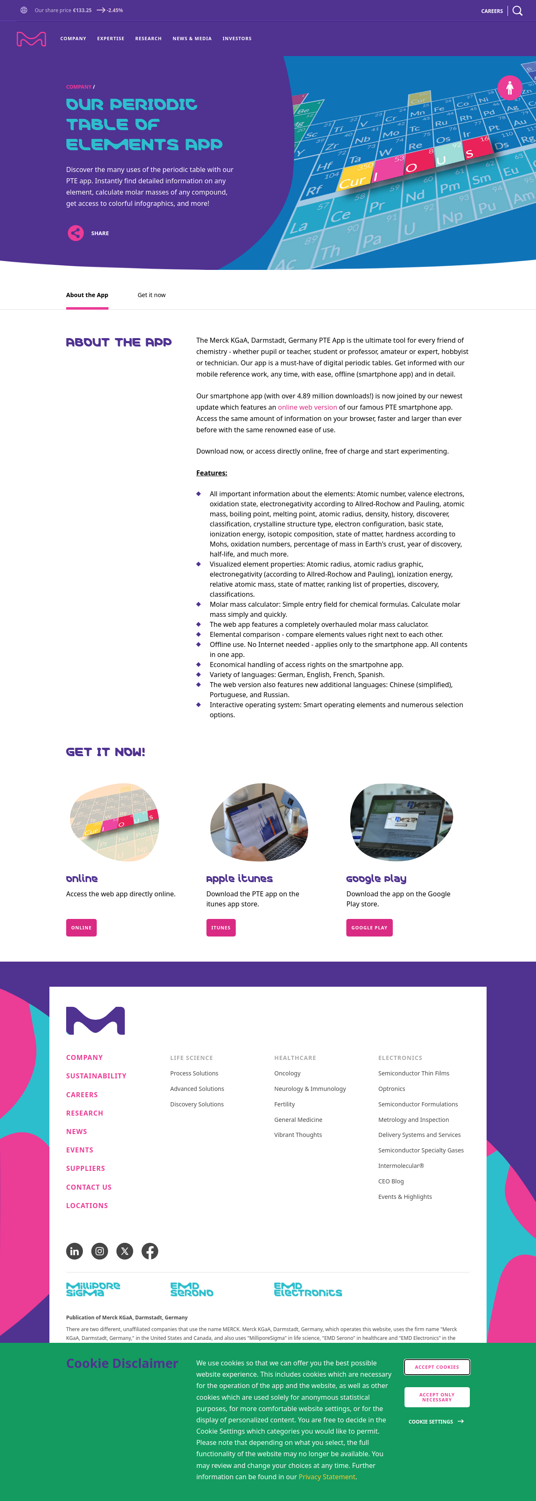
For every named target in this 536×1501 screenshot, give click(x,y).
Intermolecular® (401, 1166)
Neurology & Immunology (310, 1089)
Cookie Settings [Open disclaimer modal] (431, 1421)
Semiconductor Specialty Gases (421, 1150)
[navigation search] (518, 11)
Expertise (110, 38)
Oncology (287, 1073)
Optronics (392, 1089)
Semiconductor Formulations (418, 1104)
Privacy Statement (327, 1476)
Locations (87, 1206)
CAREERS (492, 11)
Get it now (152, 295)
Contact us (89, 1187)
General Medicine (298, 1120)
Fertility (284, 1104)
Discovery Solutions (197, 1104)
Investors (237, 38)
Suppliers (85, 1169)
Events (79, 1150)
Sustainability (96, 1076)
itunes (221, 927)
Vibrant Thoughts (298, 1135)
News (76, 1132)
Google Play (369, 927)
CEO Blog (391, 1181)
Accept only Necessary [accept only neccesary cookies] (437, 1397)
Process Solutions (194, 1073)
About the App (87, 295)
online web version (308, 407)
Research (148, 38)
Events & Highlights (405, 1197)
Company (73, 38)
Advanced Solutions (197, 1089)
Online (81, 927)
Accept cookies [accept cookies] (437, 1367)
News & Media (192, 38)
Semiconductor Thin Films (414, 1073)
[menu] (156, 39)
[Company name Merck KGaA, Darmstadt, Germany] (31, 39)
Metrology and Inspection (414, 1120)
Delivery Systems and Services (420, 1135)
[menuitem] (76, 39)
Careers (82, 1095)
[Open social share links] (75, 232)
